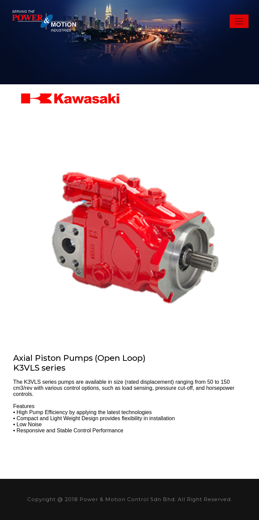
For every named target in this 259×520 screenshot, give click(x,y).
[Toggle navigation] (239, 21)
